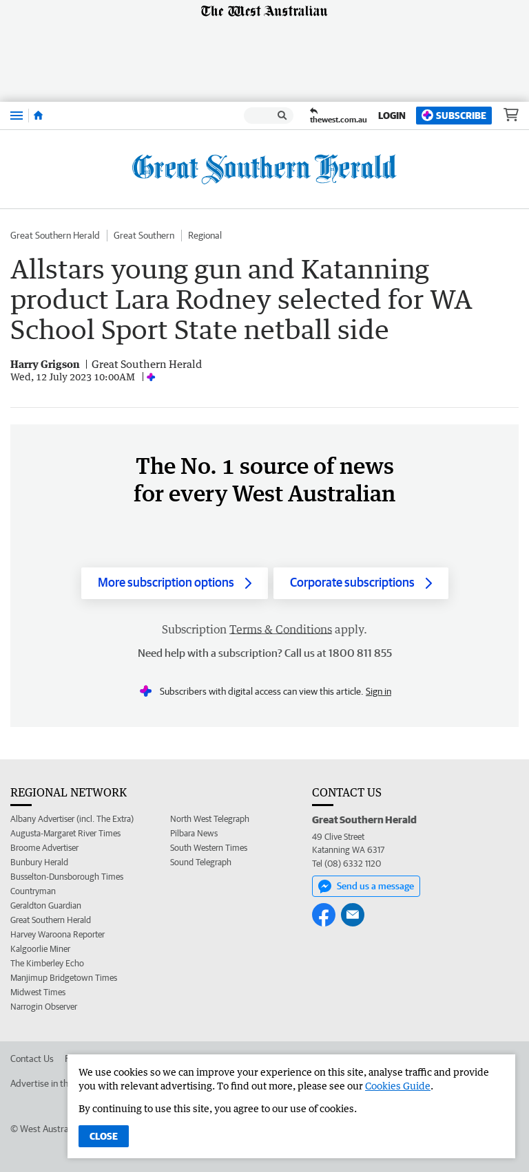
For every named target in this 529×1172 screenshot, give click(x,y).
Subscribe (454, 115)
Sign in (378, 691)
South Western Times (208, 848)
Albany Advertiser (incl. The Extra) (72, 819)
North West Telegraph (209, 819)
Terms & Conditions (280, 629)
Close (104, 1136)
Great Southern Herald (55, 235)
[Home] (38, 115)
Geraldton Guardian (45, 905)
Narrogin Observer (43, 1006)
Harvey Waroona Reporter (57, 934)
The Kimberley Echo (47, 963)
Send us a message (366, 886)
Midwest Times (37, 992)
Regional (205, 235)
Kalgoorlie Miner (40, 949)
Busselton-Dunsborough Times (66, 876)
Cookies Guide (398, 1086)
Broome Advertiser (44, 848)
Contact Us (32, 1058)
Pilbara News (194, 833)
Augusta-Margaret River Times (65, 833)
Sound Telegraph (200, 862)
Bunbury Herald (39, 862)
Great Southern (144, 235)
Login (392, 115)
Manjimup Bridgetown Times (63, 978)
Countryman (33, 891)
